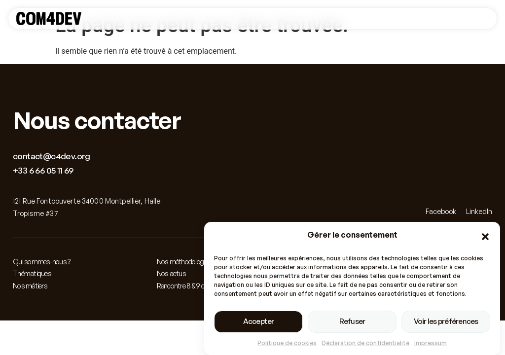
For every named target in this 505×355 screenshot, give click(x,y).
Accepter (258, 321)
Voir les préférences (446, 321)
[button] (485, 237)
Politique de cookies (287, 343)
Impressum (430, 343)
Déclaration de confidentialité (365, 343)
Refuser (352, 321)
